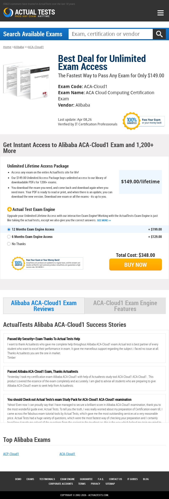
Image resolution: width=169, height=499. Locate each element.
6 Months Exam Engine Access (32, 236)
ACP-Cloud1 (11, 454)
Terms (82, 483)
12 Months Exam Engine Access (33, 229)
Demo (18, 479)
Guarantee (86, 479)
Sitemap (110, 483)
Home (7, 47)
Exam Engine (67, 479)
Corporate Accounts (61, 483)
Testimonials (47, 479)
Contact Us (115, 479)
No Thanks (19, 243)
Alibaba (19, 47)
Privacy (95, 483)
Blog (146, 479)
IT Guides (132, 479)
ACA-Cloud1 (36, 47)
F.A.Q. (101, 479)
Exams (30, 479)
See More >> (104, 220)
